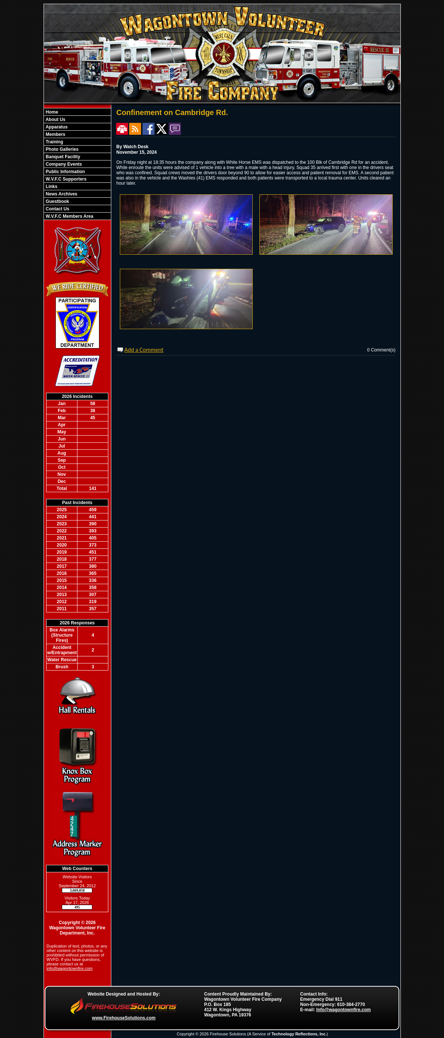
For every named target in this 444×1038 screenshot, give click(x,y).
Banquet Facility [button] (62, 156)
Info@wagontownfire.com (343, 1009)
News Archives (61, 194)
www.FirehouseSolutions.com (124, 1018)
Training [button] (54, 141)
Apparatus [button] (56, 127)
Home (51, 112)
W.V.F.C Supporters (66, 179)
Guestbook (57, 201)
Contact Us (57, 208)
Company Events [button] (63, 164)
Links (51, 186)
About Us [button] (55, 119)
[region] (77, 164)
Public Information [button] (65, 171)
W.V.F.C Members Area (69, 216)
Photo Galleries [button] (62, 149)
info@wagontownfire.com (70, 968)
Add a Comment (143, 349)
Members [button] (55, 134)
